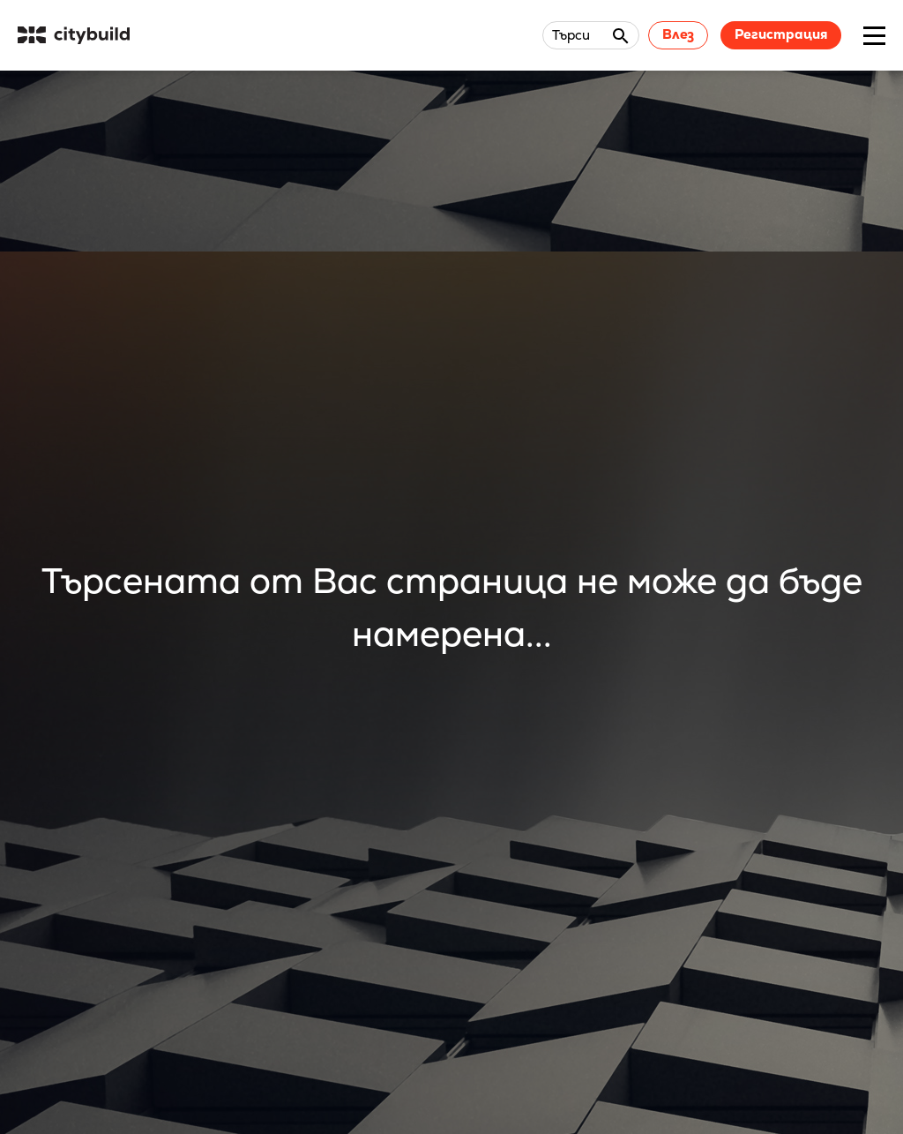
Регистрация (781, 34)
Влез (678, 34)
